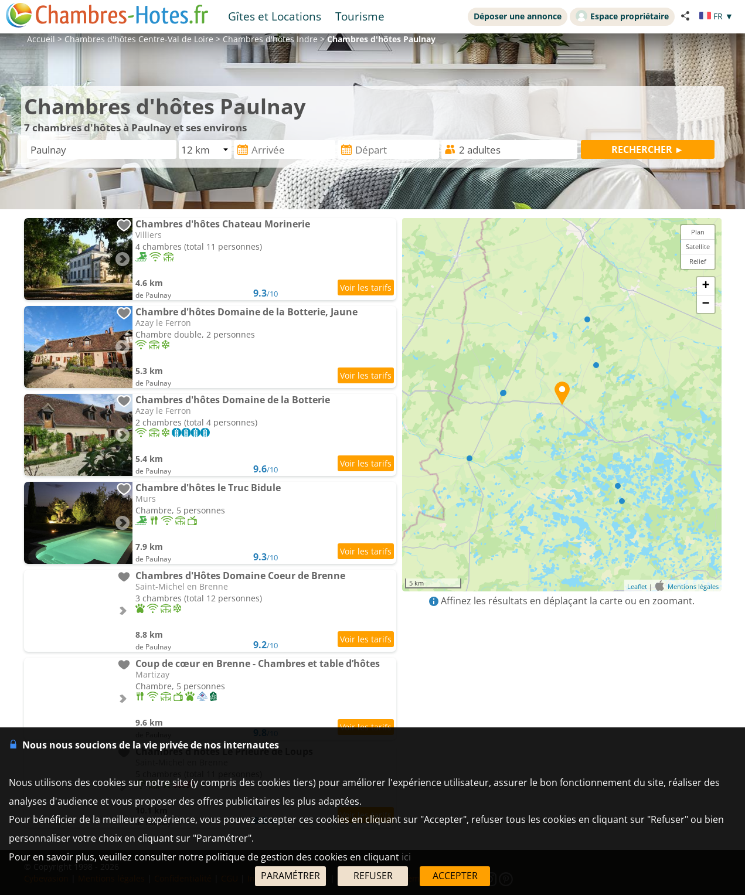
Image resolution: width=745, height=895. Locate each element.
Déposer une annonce (518, 16)
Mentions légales (693, 586)
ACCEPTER (455, 875)
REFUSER (373, 875)
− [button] (705, 304)
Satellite (698, 246)
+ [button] (705, 286)
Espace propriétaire (622, 16)
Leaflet (637, 586)
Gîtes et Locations (274, 16)
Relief (697, 261)
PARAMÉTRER (290, 875)
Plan (698, 231)
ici (406, 856)
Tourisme (360, 16)
